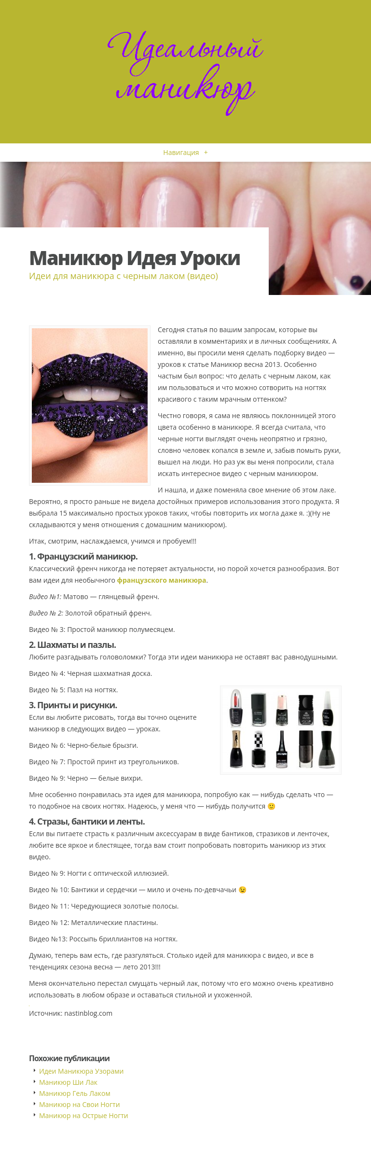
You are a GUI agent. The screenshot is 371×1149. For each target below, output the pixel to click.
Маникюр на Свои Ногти (79, 1104)
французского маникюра (161, 580)
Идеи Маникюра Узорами (81, 1071)
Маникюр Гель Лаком (74, 1093)
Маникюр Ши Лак (68, 1082)
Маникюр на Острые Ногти (83, 1115)
